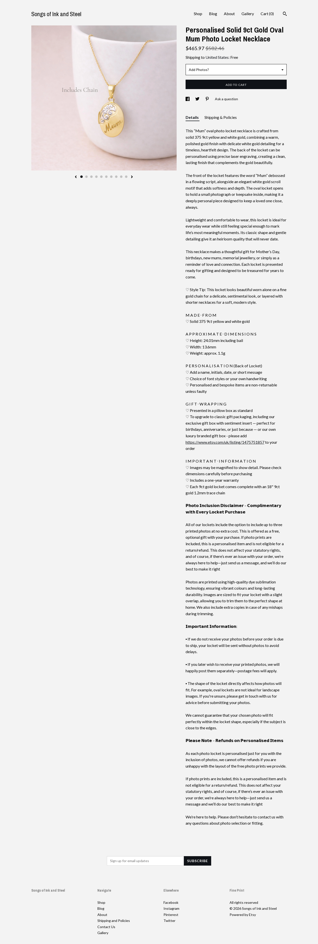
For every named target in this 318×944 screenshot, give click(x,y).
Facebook (170, 902)
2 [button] (86, 176)
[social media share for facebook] (188, 99)
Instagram (171, 908)
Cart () (267, 13)
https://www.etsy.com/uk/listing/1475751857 (225, 442)
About (229, 13)
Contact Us (106, 927)
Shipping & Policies (220, 117)
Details (192, 117)
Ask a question (226, 99)
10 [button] (126, 176)
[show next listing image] (132, 177)
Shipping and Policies (113, 920)
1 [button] (81, 176)
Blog (213, 13)
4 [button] (96, 176)
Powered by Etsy (243, 914)
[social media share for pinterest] (207, 99)
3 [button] (91, 176)
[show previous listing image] (76, 177)
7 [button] (111, 176)
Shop (198, 13)
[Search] (285, 14)
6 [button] (106, 176)
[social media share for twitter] (197, 99)
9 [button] (121, 176)
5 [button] (101, 176)
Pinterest (170, 914)
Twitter (169, 920)
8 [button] (116, 176)
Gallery (247, 13)
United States (217, 57)
